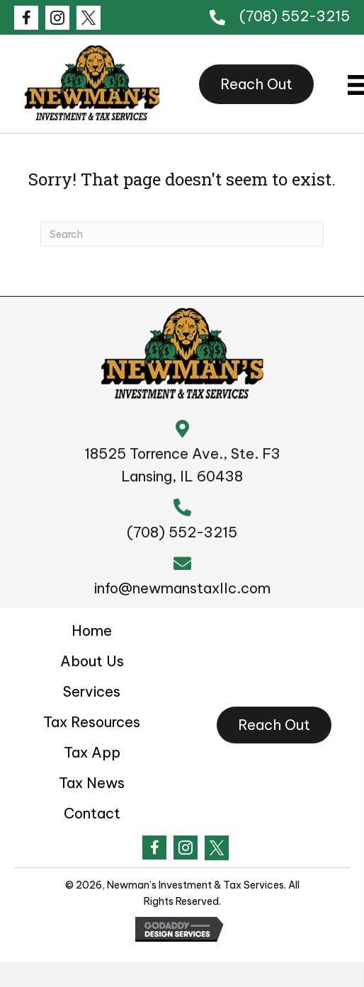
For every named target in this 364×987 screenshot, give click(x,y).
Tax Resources (91, 722)
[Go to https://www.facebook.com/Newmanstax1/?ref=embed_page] (26, 18)
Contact (92, 813)
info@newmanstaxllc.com (182, 588)
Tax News (92, 783)
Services (91, 691)
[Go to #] (57, 18)
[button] (256, 84)
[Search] (182, 234)
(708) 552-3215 (294, 16)
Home (92, 630)
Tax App (92, 752)
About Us (92, 661)
